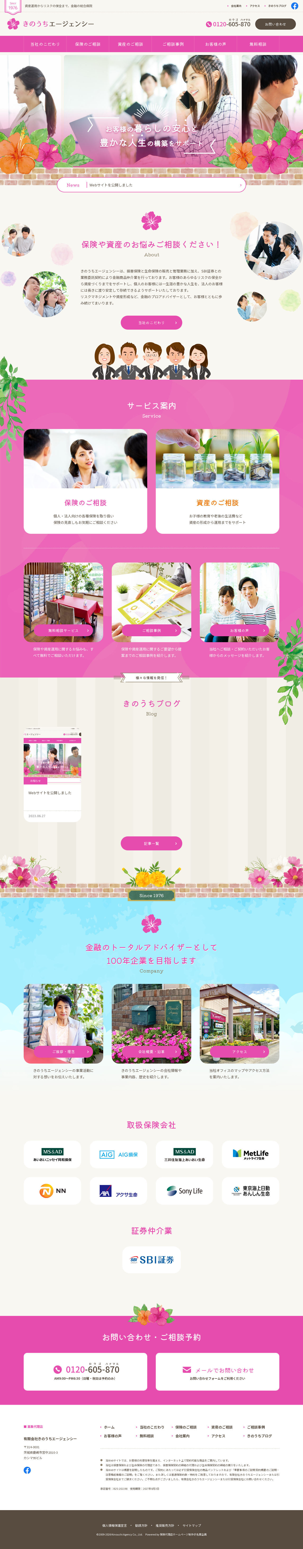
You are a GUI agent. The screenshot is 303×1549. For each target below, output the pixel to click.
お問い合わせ (275, 24)
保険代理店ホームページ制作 (177, 1534)
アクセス (255, 6)
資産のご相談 (130, 44)
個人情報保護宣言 (114, 1525)
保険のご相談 (88, 44)
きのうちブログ (277, 6)
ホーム (109, 1427)
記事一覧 (161, 843)
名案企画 (201, 1534)
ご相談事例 (173, 44)
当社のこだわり (45, 44)
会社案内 (236, 6)
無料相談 (258, 44)
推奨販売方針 (165, 1525)
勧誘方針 (141, 1525)
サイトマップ (192, 1525)
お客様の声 (215, 44)
